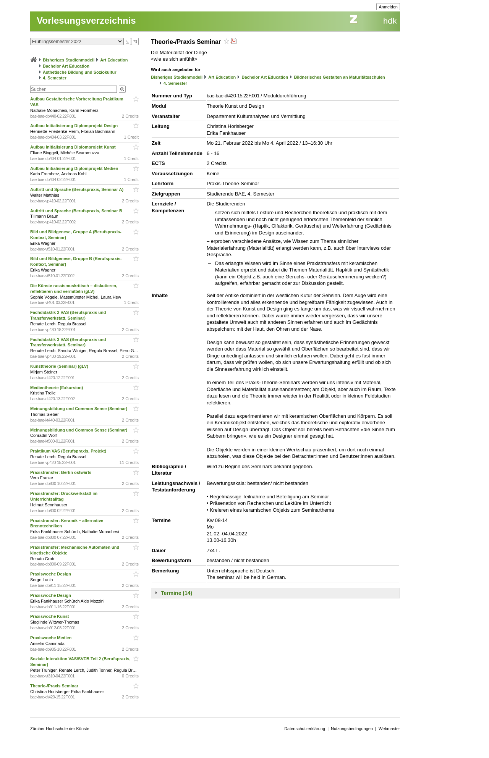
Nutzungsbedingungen (352, 728)
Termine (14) (176, 593)
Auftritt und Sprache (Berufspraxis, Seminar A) (77, 189)
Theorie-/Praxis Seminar (54, 686)
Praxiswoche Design (51, 574)
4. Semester (54, 78)
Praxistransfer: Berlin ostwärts (61, 472)
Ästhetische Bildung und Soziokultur (80, 72)
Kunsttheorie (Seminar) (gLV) (59, 366)
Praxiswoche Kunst (50, 616)
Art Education (114, 60)
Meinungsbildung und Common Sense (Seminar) (79, 408)
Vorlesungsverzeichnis (86, 20)
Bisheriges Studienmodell (68, 60)
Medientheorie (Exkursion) (57, 387)
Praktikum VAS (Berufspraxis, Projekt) (68, 451)
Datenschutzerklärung (304, 728)
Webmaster (389, 728)
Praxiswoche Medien (51, 637)
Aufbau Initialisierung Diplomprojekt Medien (74, 168)
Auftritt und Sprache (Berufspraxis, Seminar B (76, 210)
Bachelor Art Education (66, 66)
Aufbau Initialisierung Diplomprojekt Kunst (73, 147)
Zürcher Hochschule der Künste (59, 728)
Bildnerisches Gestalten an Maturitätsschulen (339, 77)
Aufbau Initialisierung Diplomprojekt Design (74, 125)
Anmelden (388, 7)
